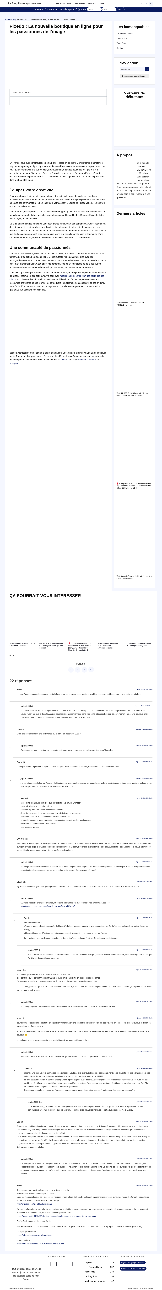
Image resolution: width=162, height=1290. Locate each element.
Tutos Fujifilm (79, 3)
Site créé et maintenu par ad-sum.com (21, 1288)
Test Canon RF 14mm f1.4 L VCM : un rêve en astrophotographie (108, 645)
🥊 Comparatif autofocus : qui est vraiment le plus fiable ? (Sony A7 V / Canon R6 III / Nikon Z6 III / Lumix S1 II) (134, 485)
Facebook (82, 359)
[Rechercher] (147, 69)
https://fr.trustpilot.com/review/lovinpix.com (35, 1235)
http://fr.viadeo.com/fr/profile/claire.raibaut (34, 1204)
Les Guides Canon (63, 3)
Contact (102, 3)
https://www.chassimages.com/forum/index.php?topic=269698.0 (48, 906)
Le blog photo (16, 3)
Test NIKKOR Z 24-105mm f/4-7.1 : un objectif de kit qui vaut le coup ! (132, 394)
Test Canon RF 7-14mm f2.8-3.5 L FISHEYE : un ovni (130, 304)
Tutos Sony (91, 3)
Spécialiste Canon (33, 3)
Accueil (8, 19)
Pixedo (64, 359)
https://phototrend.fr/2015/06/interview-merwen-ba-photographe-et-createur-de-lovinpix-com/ (56, 1216)
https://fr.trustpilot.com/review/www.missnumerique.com (40, 1244)
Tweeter (92, 359)
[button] (151, 3)
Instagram (14, 363)
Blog (14, 19)
